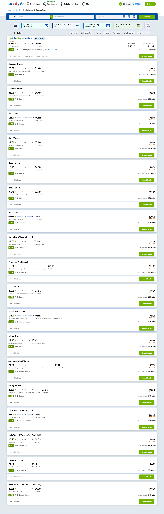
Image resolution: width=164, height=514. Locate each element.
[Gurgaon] (73, 17)
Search (147, 17)
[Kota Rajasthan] (29, 17)
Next (152, 26)
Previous (8, 26)
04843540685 (136, 4)
